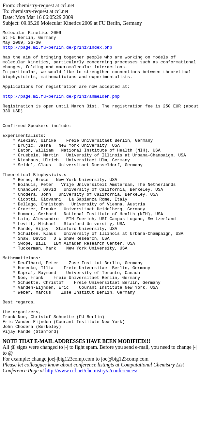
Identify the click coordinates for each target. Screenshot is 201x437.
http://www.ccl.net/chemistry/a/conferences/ (91, 431)
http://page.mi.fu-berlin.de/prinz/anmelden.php (61, 110)
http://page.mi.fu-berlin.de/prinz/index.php (57, 51)
